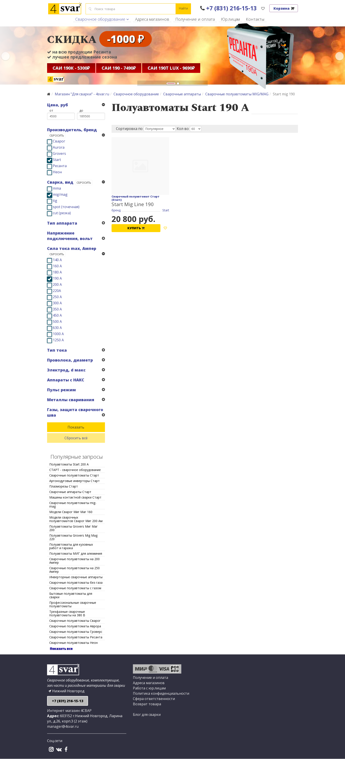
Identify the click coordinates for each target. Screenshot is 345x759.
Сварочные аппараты (182, 94)
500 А (57, 321)
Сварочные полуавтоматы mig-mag (72, 504)
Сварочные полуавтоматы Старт (74, 475)
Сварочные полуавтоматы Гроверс (75, 632)
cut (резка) (62, 213)
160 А (57, 266)
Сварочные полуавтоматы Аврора (75, 626)
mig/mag (60, 194)
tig (55, 200)
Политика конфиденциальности (161, 693)
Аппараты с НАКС (65, 379)
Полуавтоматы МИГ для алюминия (75, 553)
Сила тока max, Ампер (71, 248)
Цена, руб (57, 104)
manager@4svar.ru (63, 726)
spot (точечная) (66, 206)
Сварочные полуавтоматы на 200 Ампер (74, 561)
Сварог (59, 141)
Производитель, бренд (72, 129)
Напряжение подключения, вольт (70, 235)
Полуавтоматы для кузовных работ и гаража (71, 546)
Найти (183, 8)
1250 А (58, 340)
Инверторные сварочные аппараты (76, 577)
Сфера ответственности (154, 698)
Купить (136, 228)
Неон (57, 172)
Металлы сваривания (70, 399)
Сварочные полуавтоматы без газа (76, 582)
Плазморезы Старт (63, 486)
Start (57, 159)
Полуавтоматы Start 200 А (69, 464)
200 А (57, 284)
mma (57, 188)
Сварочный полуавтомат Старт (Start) (136, 198)
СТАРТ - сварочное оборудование (75, 470)
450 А (57, 315)
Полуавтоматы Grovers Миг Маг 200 (73, 528)
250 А (57, 296)
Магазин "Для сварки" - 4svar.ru (82, 94)
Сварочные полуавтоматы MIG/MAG (236, 94)
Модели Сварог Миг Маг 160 (70, 512)
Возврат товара (147, 704)
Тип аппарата (62, 223)
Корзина (283, 8)
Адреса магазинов (152, 19)
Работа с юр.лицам (149, 688)
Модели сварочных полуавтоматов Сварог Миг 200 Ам (76, 519)
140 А (57, 259)
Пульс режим (61, 389)
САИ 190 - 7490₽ (119, 69)
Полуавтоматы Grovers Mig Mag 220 (73, 537)
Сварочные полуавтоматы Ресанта (75, 637)
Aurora (58, 147)
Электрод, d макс (66, 370)
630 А (57, 327)
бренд (116, 210)
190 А (57, 278)
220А (57, 290)
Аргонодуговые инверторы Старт (74, 481)
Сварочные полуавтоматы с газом (75, 588)
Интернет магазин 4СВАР (69, 710)
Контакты (255, 19)
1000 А (58, 333)
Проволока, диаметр (70, 360)
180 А (57, 272)
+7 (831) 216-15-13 (228, 8)
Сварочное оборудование (100, 19)
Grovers (59, 153)
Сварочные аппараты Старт (70, 492)
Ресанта (60, 165)
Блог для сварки (147, 714)
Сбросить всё (76, 438)
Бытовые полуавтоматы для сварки (70, 595)
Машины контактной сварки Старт (75, 497)
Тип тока (57, 350)
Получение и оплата (195, 19)
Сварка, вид (60, 182)
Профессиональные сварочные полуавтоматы (72, 604)
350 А (57, 309)
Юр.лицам (230, 19)
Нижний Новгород (66, 691)
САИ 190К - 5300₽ (71, 69)
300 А (57, 303)
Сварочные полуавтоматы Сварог (75, 621)
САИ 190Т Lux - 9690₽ (171, 69)
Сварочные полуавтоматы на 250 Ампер (74, 570)
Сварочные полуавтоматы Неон (73, 643)
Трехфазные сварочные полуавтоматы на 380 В (67, 613)
